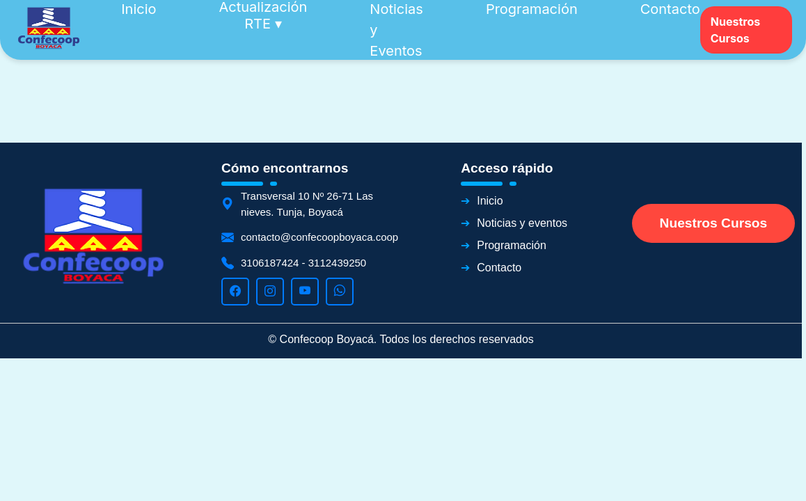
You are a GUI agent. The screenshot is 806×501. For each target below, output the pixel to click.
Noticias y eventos (522, 223)
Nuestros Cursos (735, 30)
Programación (511, 245)
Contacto (499, 267)
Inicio (490, 201)
